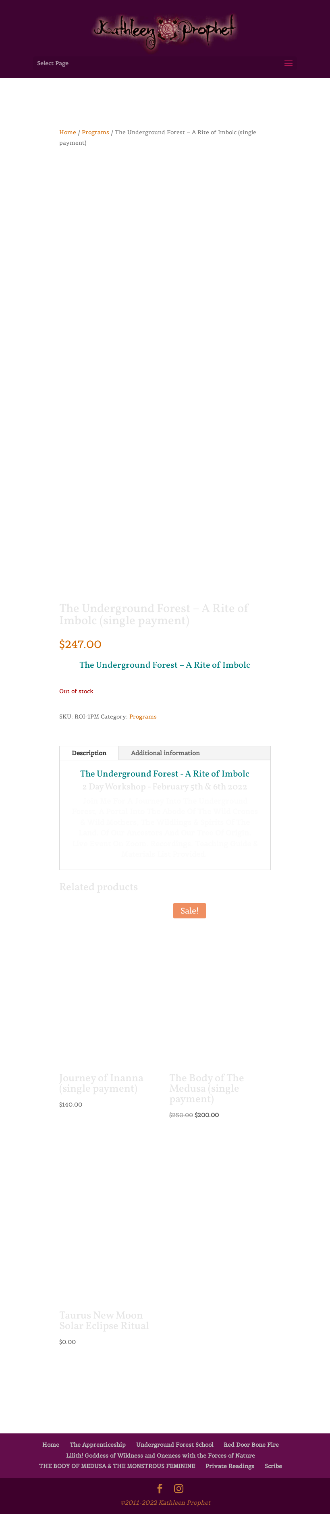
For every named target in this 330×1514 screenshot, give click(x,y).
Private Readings (229, 1466)
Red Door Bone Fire (251, 1444)
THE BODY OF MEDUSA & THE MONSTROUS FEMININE (117, 1466)
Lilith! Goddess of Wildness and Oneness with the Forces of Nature (160, 1455)
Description (89, 753)
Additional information (165, 753)
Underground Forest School (174, 1444)
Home (67, 132)
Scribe (273, 1466)
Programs (95, 132)
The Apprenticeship (98, 1444)
